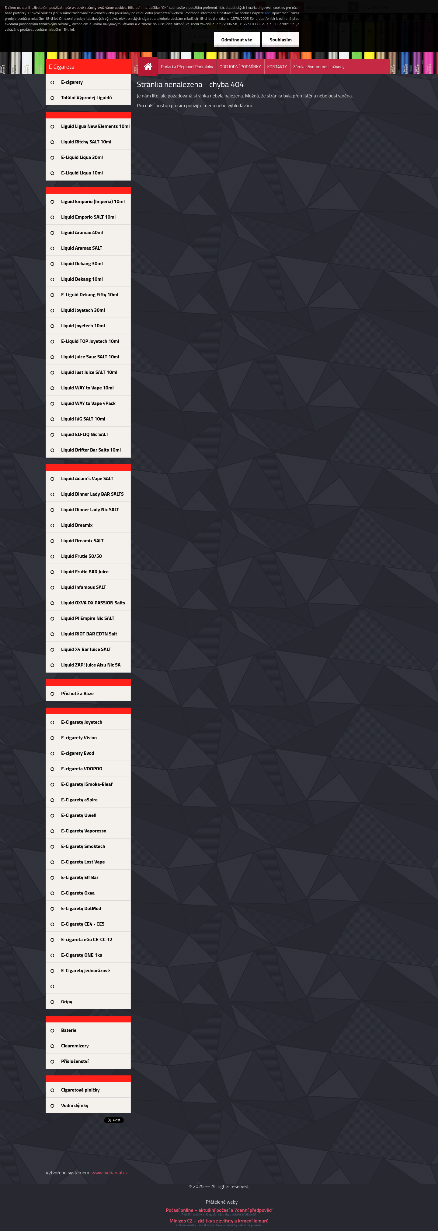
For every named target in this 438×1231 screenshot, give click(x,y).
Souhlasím (280, 39)
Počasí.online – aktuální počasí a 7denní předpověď (219, 1210)
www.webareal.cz (110, 1172)
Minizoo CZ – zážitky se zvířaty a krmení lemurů (218, 1220)
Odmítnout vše (236, 39)
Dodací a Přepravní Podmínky (187, 66)
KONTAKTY (277, 66)
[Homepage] (151, 66)
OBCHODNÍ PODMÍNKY (240, 66)
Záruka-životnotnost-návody (319, 66)
